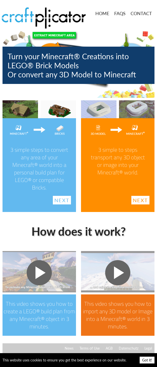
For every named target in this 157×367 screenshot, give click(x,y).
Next (61, 200)
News (69, 348)
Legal (148, 348)
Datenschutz (128, 348)
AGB (109, 348)
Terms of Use (90, 348)
